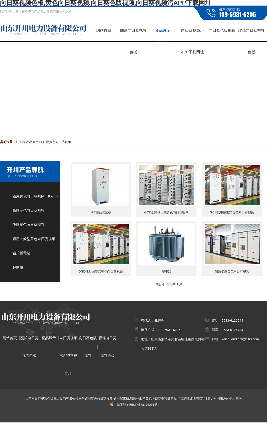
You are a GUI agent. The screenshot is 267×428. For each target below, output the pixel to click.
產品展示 (32, 142)
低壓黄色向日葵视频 (57, 142)
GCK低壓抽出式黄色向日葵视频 (166, 212)
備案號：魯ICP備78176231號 (133, 404)
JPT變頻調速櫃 (100, 212)
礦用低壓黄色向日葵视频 (232, 271)
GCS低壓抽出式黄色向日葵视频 (232, 212)
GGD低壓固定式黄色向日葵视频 (101, 271)
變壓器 (166, 271)
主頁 (18, 142)
